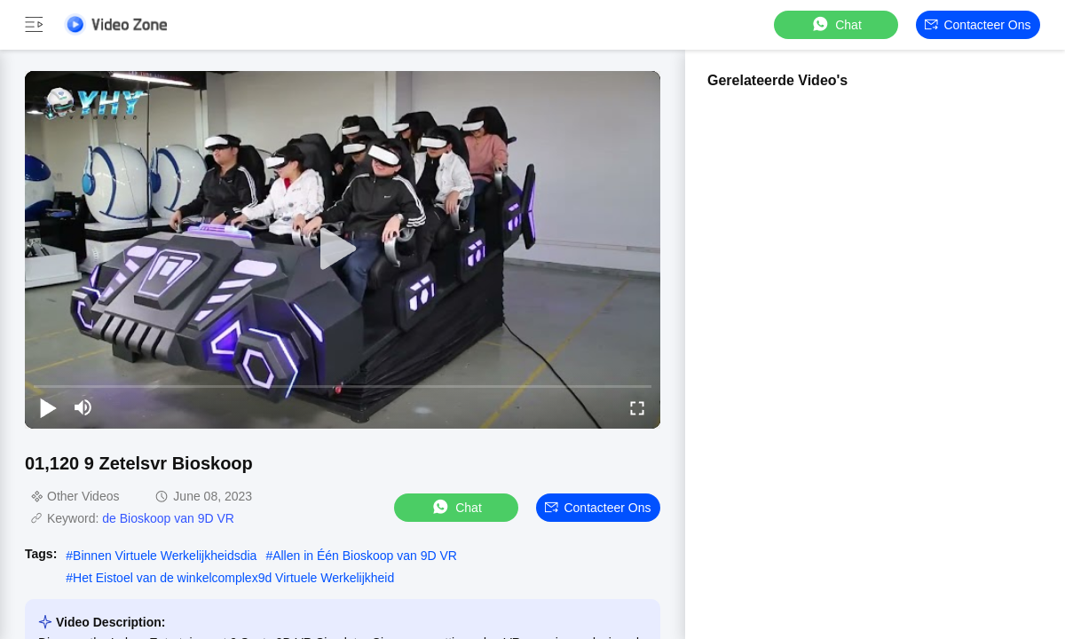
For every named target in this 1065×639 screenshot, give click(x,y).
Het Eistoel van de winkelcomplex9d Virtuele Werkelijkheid (233, 578)
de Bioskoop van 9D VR (168, 518)
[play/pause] (48, 407)
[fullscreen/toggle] (637, 407)
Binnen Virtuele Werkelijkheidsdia (164, 555)
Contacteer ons (977, 25)
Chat (836, 24)
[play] (342, 249)
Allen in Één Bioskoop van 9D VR (364, 555)
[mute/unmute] (83, 407)
